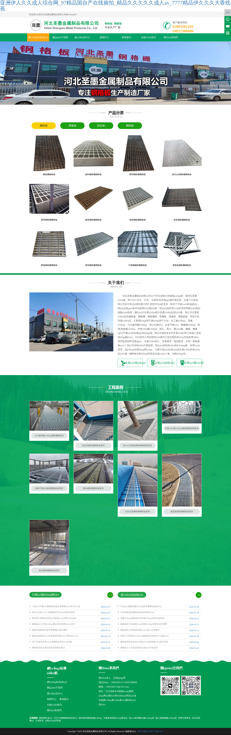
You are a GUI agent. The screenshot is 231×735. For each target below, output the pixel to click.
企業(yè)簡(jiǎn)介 (134, 362)
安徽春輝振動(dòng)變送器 (115, 718)
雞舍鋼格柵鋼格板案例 (93, 488)
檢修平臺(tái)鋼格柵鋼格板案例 (49, 488)
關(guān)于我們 (60, 37)
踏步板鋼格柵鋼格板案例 (93, 445)
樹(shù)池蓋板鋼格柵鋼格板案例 (137, 445)
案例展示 (126, 37)
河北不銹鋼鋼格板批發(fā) (65, 718)
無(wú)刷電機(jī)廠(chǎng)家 (141, 718)
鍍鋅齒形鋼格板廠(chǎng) (90, 718)
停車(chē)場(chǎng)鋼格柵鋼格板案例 (181, 428)
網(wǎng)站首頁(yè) (38, 37)
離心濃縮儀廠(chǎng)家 (166, 718)
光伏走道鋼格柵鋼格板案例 (137, 511)
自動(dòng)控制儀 (53, 721)
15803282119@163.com (117, 686)
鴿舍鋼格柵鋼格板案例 (49, 570)
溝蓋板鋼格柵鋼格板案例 (181, 511)
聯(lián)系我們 (171, 37)
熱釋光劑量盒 (184, 718)
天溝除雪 (39, 721)
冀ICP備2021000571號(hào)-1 (151, 731)
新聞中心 (104, 37)
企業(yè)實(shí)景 (193, 362)
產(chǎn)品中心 (82, 37)
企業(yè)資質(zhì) (163, 362)
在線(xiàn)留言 (148, 37)
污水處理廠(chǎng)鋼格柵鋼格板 (49, 435)
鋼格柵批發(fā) (45, 718)
